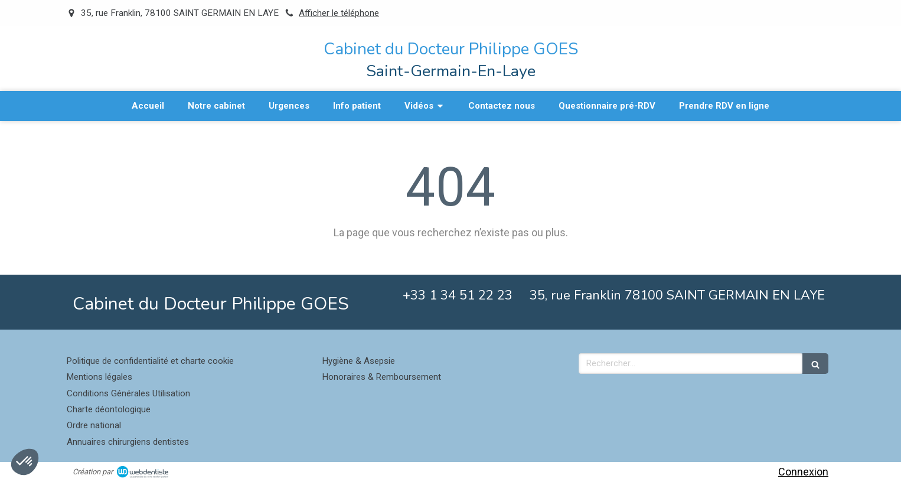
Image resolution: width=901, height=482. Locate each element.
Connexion (803, 471)
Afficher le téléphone (339, 13)
